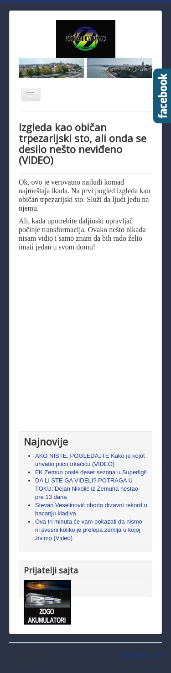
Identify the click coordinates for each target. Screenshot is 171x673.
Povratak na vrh (141, 655)
